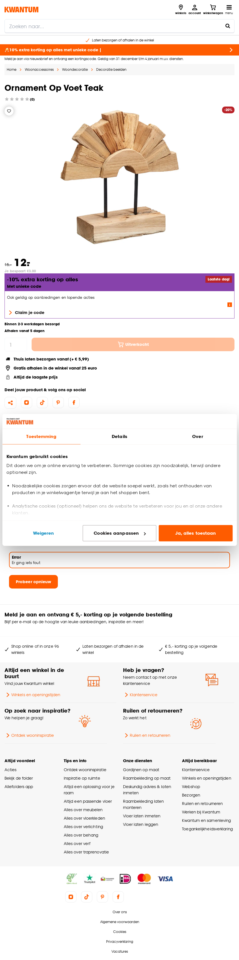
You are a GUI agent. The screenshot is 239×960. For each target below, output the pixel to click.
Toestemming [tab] (41, 436)
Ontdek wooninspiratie (29, 735)
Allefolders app (19, 786)
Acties (11, 769)
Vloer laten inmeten (142, 815)
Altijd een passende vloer (88, 801)
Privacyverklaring (119, 941)
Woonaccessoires (39, 69)
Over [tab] (197, 436)
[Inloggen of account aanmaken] (194, 9)
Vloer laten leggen (140, 824)
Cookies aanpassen (120, 533)
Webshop (191, 786)
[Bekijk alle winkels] (181, 9)
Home (11, 69)
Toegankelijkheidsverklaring (207, 828)
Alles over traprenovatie (86, 852)
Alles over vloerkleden (84, 818)
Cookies (119, 932)
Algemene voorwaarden (119, 922)
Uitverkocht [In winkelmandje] (133, 344)
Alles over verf (77, 843)
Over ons (120, 912)
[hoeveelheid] (16, 344)
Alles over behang (81, 835)
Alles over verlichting (83, 826)
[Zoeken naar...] (227, 26)
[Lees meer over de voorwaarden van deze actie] (229, 304)
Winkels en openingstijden (32, 694)
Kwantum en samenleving (206, 820)
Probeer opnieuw (33, 581)
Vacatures (119, 951)
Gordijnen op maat (141, 769)
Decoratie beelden (111, 69)
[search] (119, 26)
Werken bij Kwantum (201, 811)
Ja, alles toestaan (195, 533)
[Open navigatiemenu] (228, 9)
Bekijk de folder (19, 778)
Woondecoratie (75, 69)
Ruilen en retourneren (146, 735)
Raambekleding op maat (147, 778)
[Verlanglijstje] (9, 111)
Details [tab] (119, 436)
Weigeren (43, 533)
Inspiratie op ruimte (82, 778)
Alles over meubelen (83, 809)
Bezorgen (191, 795)
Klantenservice (140, 694)
